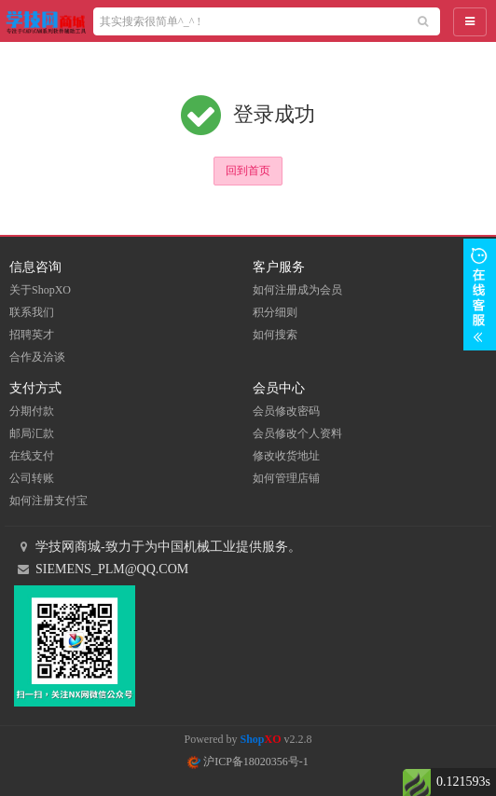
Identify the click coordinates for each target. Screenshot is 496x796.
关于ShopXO (40, 289)
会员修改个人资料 (297, 433)
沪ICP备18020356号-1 (248, 761)
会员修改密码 (286, 411)
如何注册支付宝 (48, 500)
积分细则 (275, 312)
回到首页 (248, 170)
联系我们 (31, 312)
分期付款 (31, 411)
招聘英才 (31, 334)
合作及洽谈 (37, 357)
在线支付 (31, 455)
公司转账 (31, 478)
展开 (479, 294)
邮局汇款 (31, 433)
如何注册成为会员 (297, 289)
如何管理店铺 (286, 478)
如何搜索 (275, 334)
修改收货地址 (286, 455)
